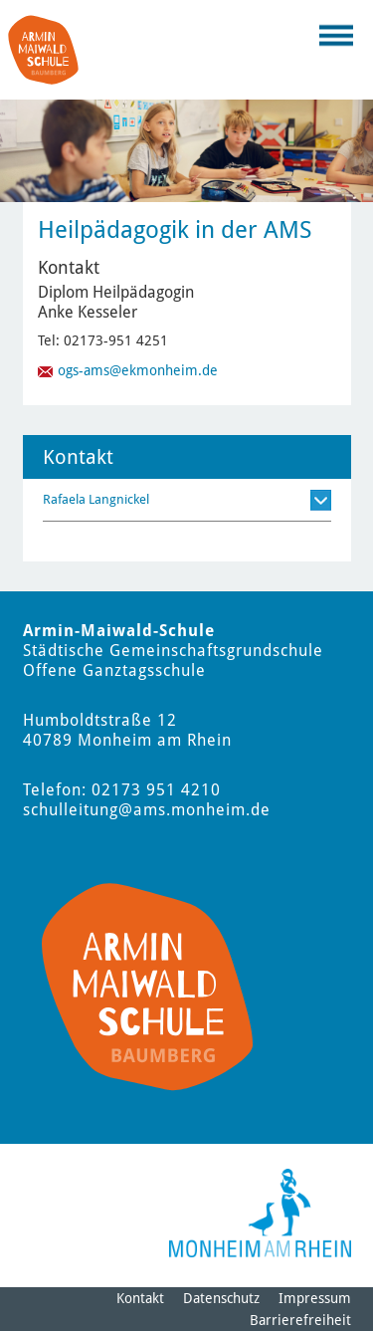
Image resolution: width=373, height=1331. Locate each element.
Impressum (315, 1298)
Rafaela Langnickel (96, 499)
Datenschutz (221, 1298)
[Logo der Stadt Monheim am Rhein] (260, 1213)
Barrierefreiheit (300, 1320)
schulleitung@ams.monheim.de (147, 809)
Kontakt (140, 1298)
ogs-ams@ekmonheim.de (138, 370)
